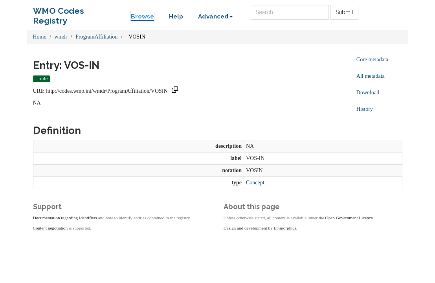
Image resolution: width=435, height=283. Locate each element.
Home (39, 37)
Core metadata (372, 59)
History (364, 109)
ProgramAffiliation (96, 37)
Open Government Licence (349, 217)
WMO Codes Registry (58, 13)
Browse (142, 16)
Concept (255, 183)
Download (367, 93)
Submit (344, 12)
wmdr (61, 37)
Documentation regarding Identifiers (65, 217)
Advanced (215, 16)
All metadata (370, 76)
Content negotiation (50, 228)
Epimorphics (285, 228)
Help (176, 16)
